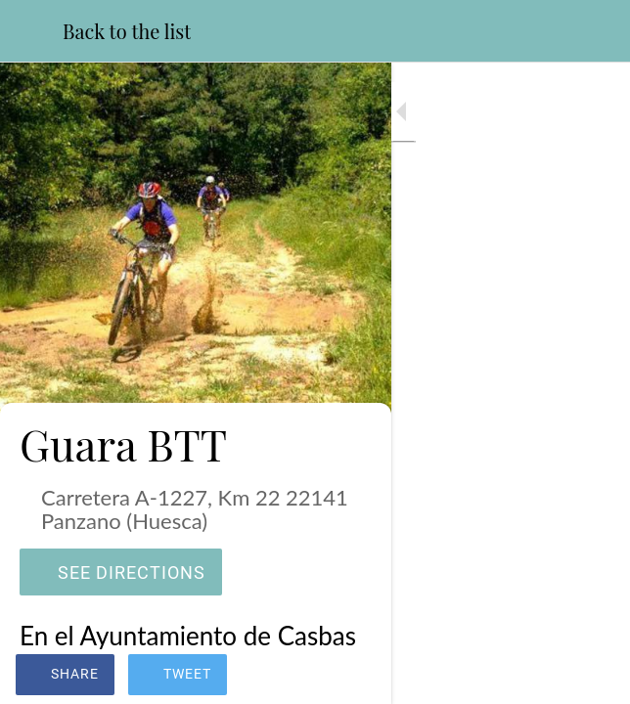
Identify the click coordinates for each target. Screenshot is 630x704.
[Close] (31, 31)
